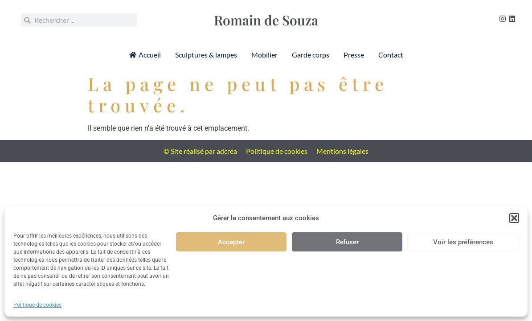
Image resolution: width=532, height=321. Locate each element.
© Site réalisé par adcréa (200, 151)
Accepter (231, 242)
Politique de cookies (37, 305)
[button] (514, 218)
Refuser (347, 242)
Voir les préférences (463, 242)
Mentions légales (342, 151)
